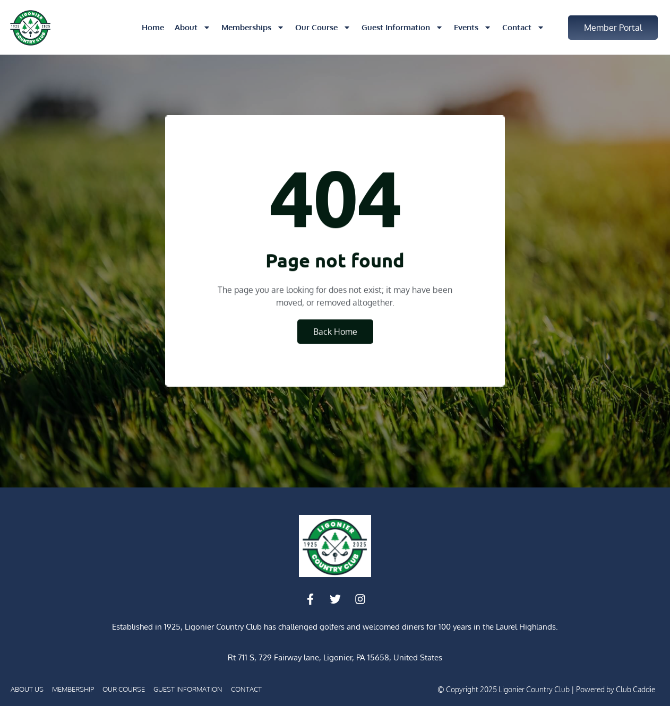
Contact (523, 27)
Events (473, 27)
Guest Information (402, 27)
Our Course (323, 27)
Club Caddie (635, 689)
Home (153, 27)
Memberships (253, 27)
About (193, 27)
